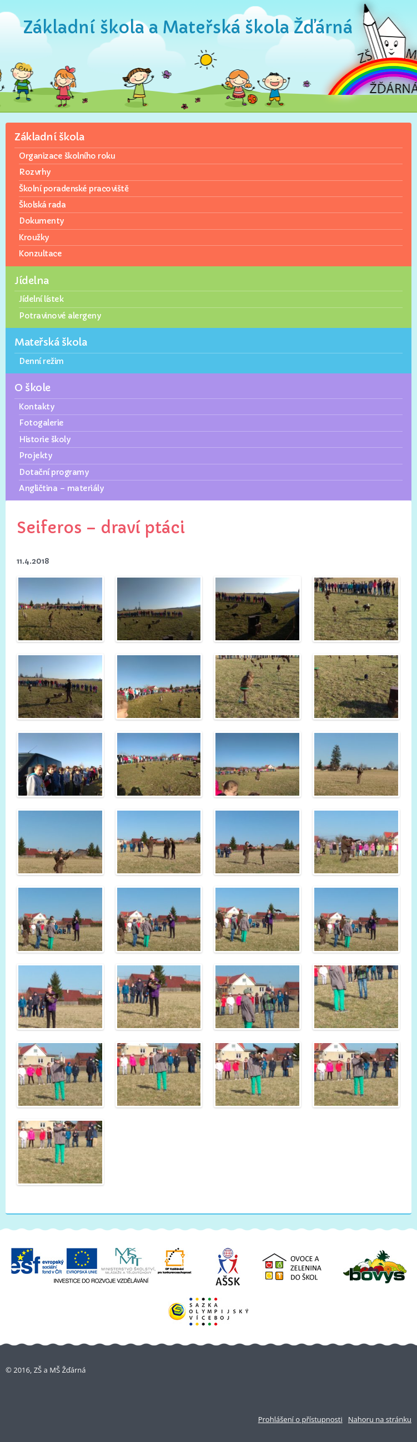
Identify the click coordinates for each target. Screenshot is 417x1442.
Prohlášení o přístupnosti (300, 1419)
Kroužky (34, 237)
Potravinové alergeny (60, 316)
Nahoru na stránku (379, 1419)
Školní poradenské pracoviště (73, 189)
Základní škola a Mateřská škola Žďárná (188, 27)
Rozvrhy (35, 172)
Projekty (35, 456)
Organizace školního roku (67, 156)
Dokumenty (41, 221)
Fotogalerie (41, 423)
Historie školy (44, 439)
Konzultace (40, 254)
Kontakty (36, 407)
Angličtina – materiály (61, 488)
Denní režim (41, 361)
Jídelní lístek (41, 299)
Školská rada (42, 205)
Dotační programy (53, 472)
